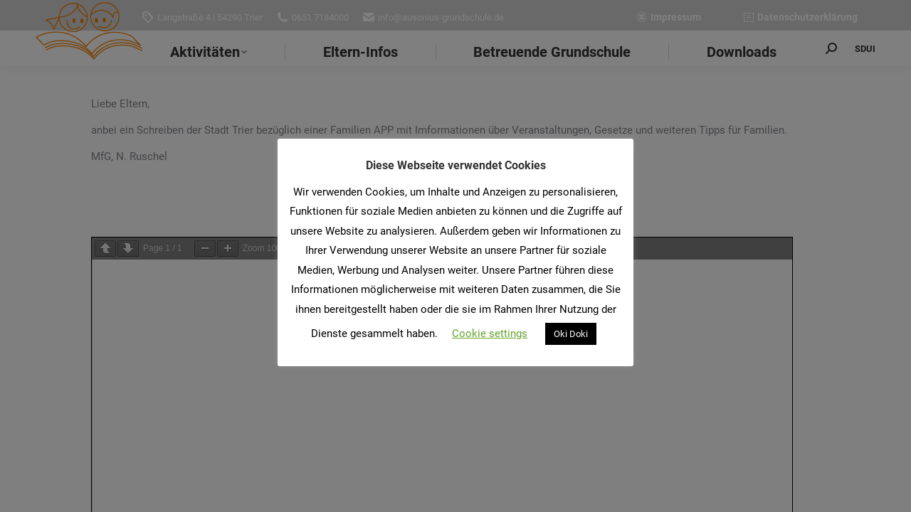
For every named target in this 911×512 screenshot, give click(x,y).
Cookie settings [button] (489, 333)
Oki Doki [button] (571, 334)
